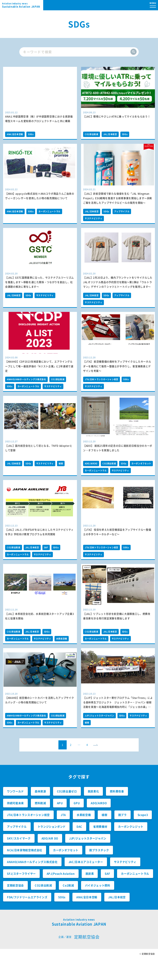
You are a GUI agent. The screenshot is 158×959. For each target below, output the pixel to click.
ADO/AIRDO (91, 463)
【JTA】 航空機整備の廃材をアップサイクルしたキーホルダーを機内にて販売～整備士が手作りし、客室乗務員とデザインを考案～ (117, 366)
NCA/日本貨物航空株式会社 (24, 850)
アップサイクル (122, 211)
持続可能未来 (15, 803)
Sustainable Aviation (22, 5)
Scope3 (143, 815)
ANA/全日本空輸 (15, 134)
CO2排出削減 (91, 134)
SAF (46, 547)
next (96, 746)
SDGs (31, 134)
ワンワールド (15, 791)
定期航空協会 (15, 885)
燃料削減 (40, 803)
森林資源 (40, 791)
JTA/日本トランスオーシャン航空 (101, 379)
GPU (77, 803)
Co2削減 (68, 885)
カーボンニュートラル (49, 211)
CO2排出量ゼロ (67, 791)
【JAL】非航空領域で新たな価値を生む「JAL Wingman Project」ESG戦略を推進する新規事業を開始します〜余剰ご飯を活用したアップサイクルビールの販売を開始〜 (117, 198)
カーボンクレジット (130, 826)
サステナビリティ (93, 218)
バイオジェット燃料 (97, 885)
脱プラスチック (99, 850)
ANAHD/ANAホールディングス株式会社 (26, 379)
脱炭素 (90, 873)
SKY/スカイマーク (19, 838)
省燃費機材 (100, 826)
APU (60, 803)
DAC (79, 826)
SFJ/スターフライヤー (21, 873)
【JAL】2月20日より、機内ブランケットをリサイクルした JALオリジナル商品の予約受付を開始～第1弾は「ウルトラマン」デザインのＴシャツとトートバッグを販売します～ (117, 282)
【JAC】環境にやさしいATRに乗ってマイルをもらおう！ (116, 116)
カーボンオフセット (141, 463)
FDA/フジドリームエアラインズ (27, 897)
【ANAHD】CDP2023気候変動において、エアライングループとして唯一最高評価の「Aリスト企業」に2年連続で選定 (39, 366)
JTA (63, 815)
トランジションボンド (52, 826)
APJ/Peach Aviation (61, 873)
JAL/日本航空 (110, 134)
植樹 (61, 463)
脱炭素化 (93, 791)
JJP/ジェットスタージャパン (99, 715)
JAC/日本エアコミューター (86, 862)
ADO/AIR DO (50, 838)
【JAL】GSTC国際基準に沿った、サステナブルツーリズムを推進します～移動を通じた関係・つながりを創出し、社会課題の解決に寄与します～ (39, 282)
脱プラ (122, 815)
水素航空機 (61, 638)
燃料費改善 (117, 791)
